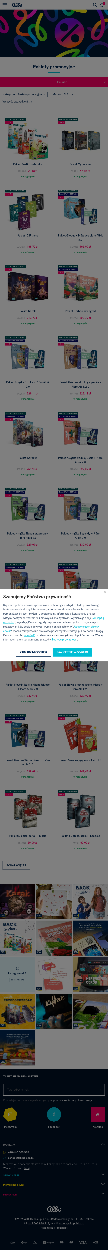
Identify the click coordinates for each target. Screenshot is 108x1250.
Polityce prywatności (64, 639)
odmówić (29, 635)
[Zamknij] (104, 591)
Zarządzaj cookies (33, 652)
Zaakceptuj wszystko (72, 652)
